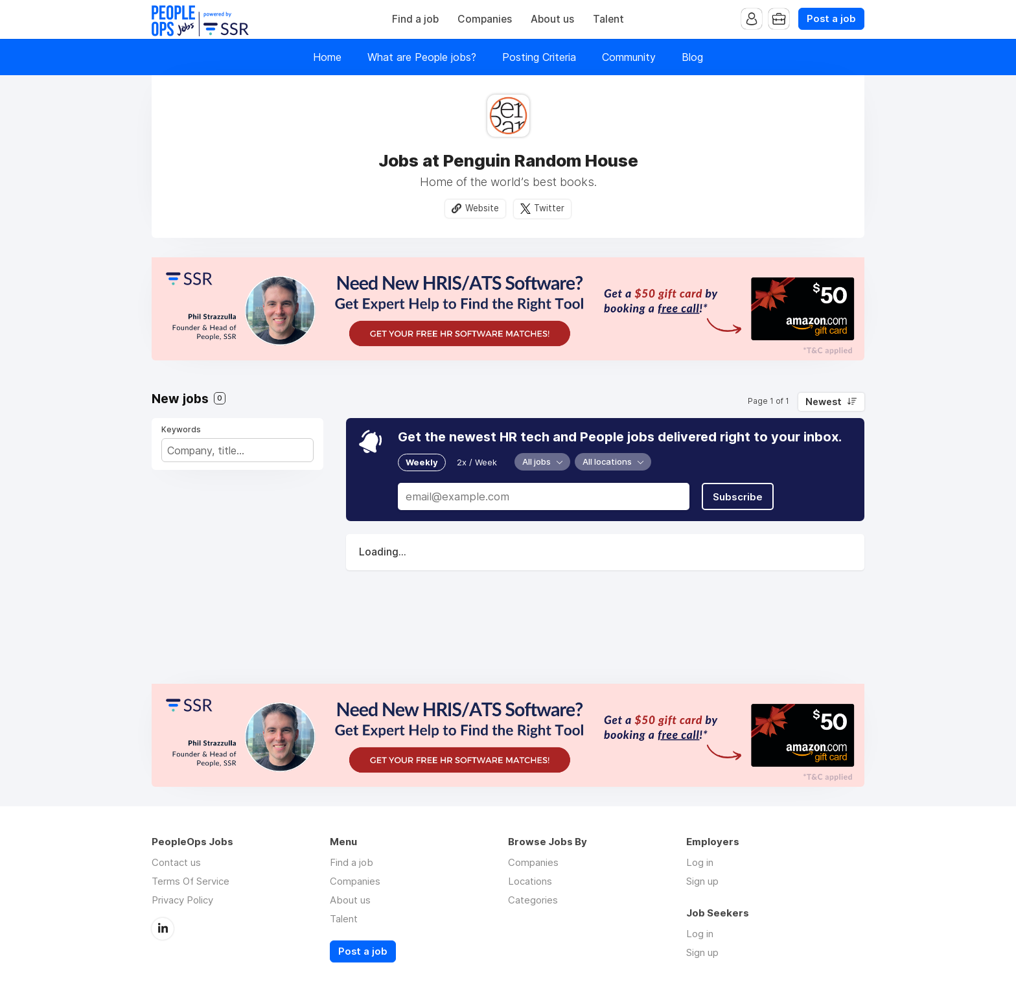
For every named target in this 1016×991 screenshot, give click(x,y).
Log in (699, 862)
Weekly (422, 462)
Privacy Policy (182, 900)
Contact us (176, 862)
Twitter (549, 208)
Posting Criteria (539, 57)
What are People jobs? (421, 57)
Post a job (831, 19)
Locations (530, 881)
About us (552, 19)
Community (629, 57)
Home (327, 57)
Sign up (702, 881)
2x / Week (477, 462)
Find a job (415, 19)
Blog (692, 57)
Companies (484, 19)
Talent (608, 19)
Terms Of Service (190, 881)
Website (482, 208)
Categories (533, 900)
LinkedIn (163, 929)
